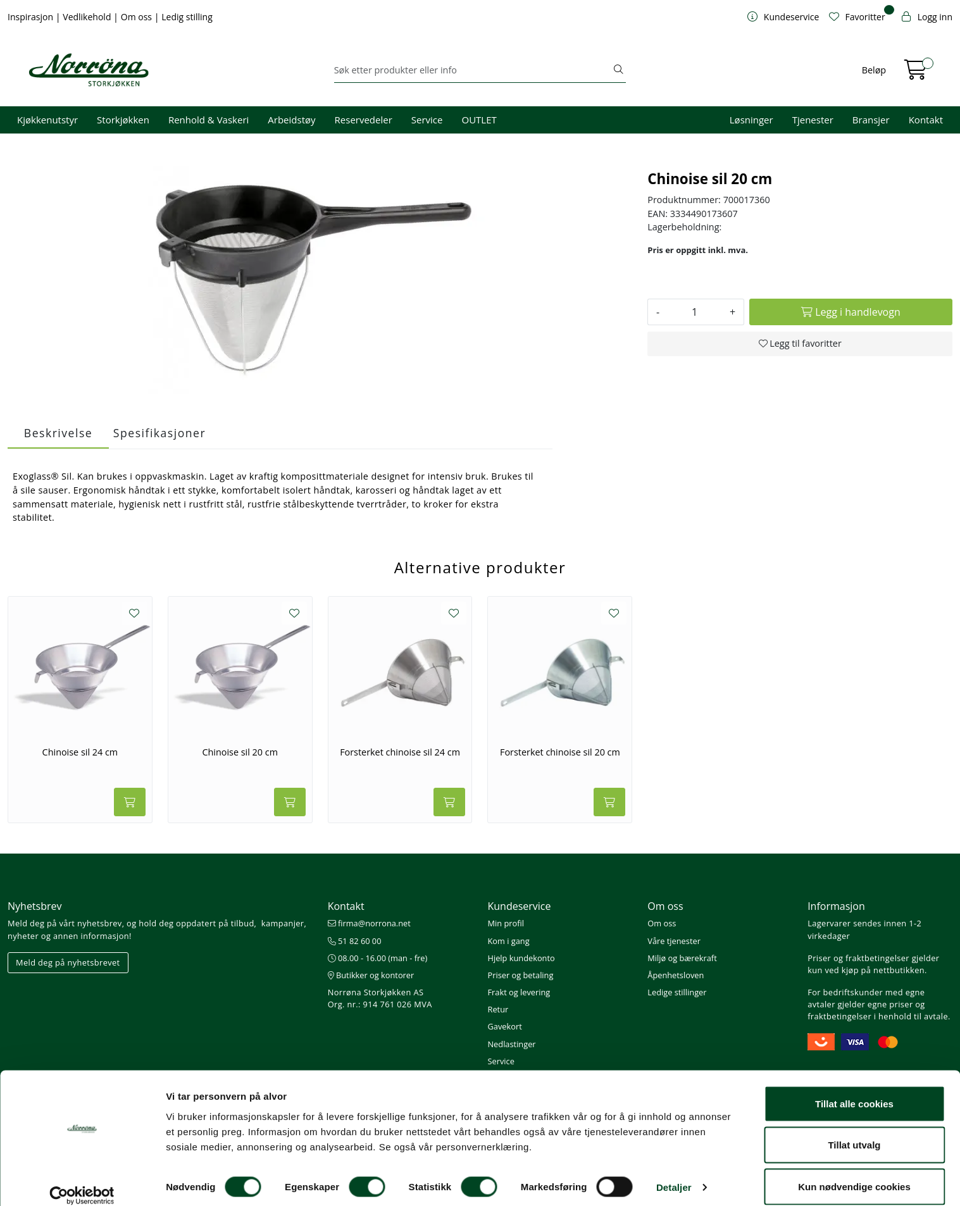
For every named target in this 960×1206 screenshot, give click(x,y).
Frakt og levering (518, 992)
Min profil (505, 923)
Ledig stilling (187, 17)
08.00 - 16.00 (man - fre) (378, 958)
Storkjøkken (123, 119)
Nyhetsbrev (35, 906)
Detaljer (674, 1173)
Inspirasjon (32, 17)
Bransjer (871, 119)
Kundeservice (519, 906)
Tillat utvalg (854, 1131)
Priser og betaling (520, 975)
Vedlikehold (88, 17)
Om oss (137, 17)
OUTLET (478, 119)
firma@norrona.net (369, 923)
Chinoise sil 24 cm (80, 752)
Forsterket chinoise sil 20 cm (560, 752)
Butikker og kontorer (371, 975)
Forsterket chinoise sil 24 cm (400, 752)
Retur (497, 1009)
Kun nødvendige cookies (854, 1172)
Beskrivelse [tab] (58, 432)
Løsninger (751, 119)
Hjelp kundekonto (520, 958)
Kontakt (926, 119)
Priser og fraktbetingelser (858, 958)
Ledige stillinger (676, 992)
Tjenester (812, 119)
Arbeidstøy (291, 119)
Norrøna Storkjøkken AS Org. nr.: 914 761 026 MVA (380, 998)
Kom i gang (508, 941)
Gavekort (504, 1026)
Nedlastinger (511, 1044)
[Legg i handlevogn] (850, 312)
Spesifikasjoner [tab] (159, 432)
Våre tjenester (674, 941)
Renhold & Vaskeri (208, 119)
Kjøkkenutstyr (47, 119)
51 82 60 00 (355, 941)
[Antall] (694, 312)
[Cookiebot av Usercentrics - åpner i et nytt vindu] (82, 1181)
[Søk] (473, 70)
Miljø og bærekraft (681, 958)
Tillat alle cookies (854, 1089)
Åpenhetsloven (675, 975)
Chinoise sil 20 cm (240, 752)
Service (427, 119)
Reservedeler (363, 119)
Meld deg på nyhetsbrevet (68, 962)
